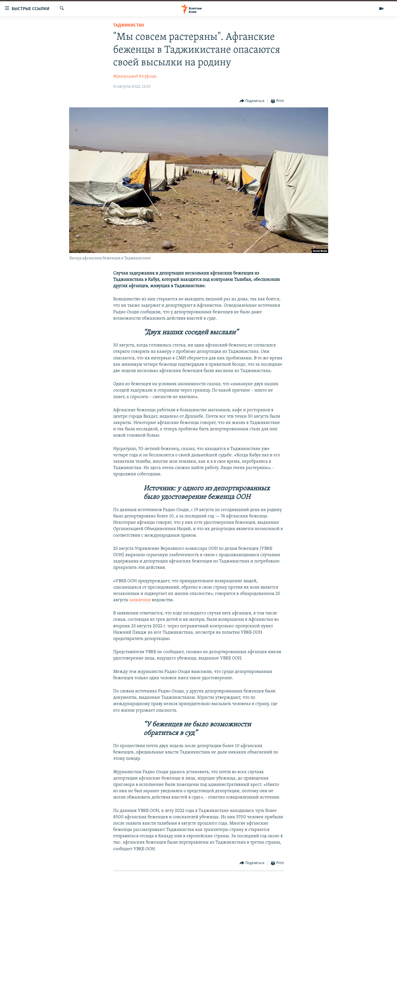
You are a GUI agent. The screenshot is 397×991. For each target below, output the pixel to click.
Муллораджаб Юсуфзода (135, 76)
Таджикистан (128, 25)
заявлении (140, 600)
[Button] (252, 101)
